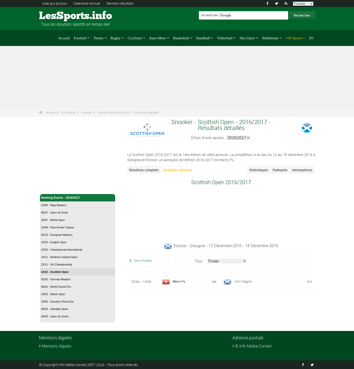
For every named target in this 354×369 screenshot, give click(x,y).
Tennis (98, 38)
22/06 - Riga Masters (53, 205)
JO (311, 38)
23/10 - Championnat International (61, 249)
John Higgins (243, 281)
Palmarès (280, 170)
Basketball (181, 38)
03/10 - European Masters (57, 234)
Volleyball (225, 38)
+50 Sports (293, 38)
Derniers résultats (120, 3)
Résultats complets (144, 170)
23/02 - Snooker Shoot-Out (57, 301)
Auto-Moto (157, 38)
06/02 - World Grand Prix (56, 286)
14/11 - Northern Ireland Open (59, 257)
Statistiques (258, 170)
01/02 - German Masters (56, 279)
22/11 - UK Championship (56, 264)
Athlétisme (270, 38)
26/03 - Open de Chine (55, 316)
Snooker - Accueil (53, 187)
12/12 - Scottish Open (55, 271)
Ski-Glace (247, 38)
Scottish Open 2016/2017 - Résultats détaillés (128, 112)
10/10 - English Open (54, 242)
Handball (203, 38)
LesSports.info (57, 16)
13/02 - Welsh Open (53, 294)
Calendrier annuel (86, 3)
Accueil (64, 38)
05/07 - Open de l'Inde (54, 212)
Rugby (116, 38)
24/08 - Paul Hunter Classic (57, 227)
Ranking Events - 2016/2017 (77, 197)
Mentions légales (56, 346)
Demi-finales (143, 261)
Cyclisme (135, 38)
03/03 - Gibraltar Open (54, 308)
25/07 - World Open (53, 219)
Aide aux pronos (54, 3)
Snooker (86, 112)
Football (80, 38)
